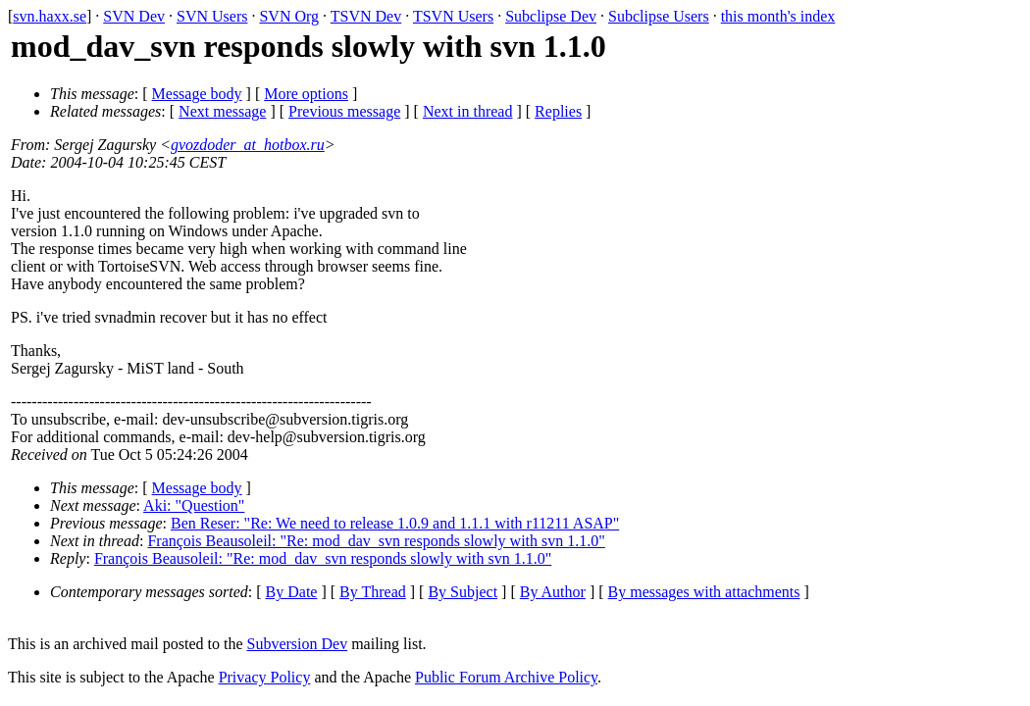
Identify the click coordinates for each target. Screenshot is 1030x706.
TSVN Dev (366, 16)
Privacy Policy (265, 677)
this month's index (778, 16)
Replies (558, 111)
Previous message (344, 111)
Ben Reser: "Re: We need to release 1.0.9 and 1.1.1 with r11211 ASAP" (395, 523)
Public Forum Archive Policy (506, 677)
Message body (197, 93)
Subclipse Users (658, 16)
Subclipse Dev (550, 16)
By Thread (372, 591)
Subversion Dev (297, 643)
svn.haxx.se (49, 16)
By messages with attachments (704, 591)
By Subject (462, 591)
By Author (553, 591)
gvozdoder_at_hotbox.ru (248, 144)
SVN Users (212, 16)
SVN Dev (134, 16)
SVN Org (289, 16)
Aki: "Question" (193, 505)
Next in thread (468, 111)
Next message (222, 111)
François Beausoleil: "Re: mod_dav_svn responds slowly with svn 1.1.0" (375, 540)
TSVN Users (453, 16)
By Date (292, 591)
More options (306, 93)
